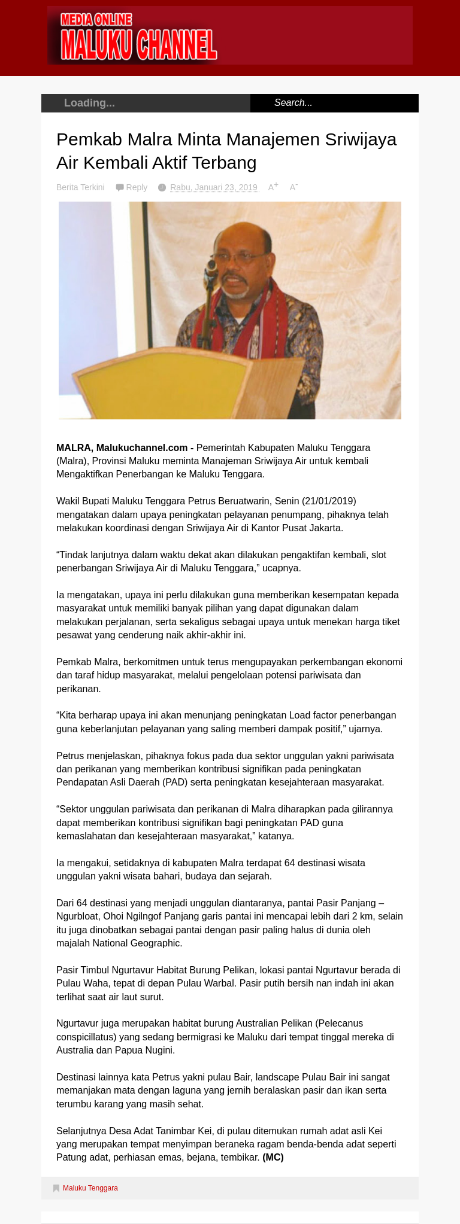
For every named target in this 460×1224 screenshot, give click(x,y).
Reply (138, 187)
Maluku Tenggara (90, 1188)
